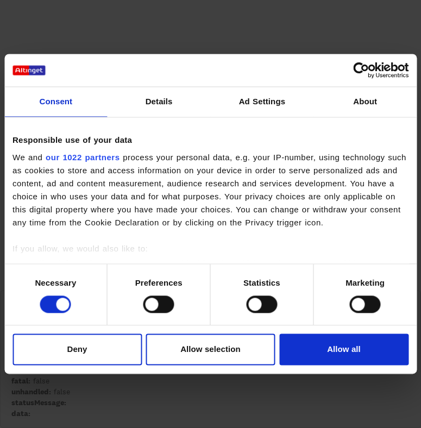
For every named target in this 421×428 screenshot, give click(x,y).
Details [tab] (159, 101)
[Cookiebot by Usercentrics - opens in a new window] (361, 70)
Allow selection (210, 349)
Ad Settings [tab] (262, 101)
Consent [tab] (56, 101)
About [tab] (365, 101)
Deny (77, 349)
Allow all (344, 349)
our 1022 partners (83, 157)
